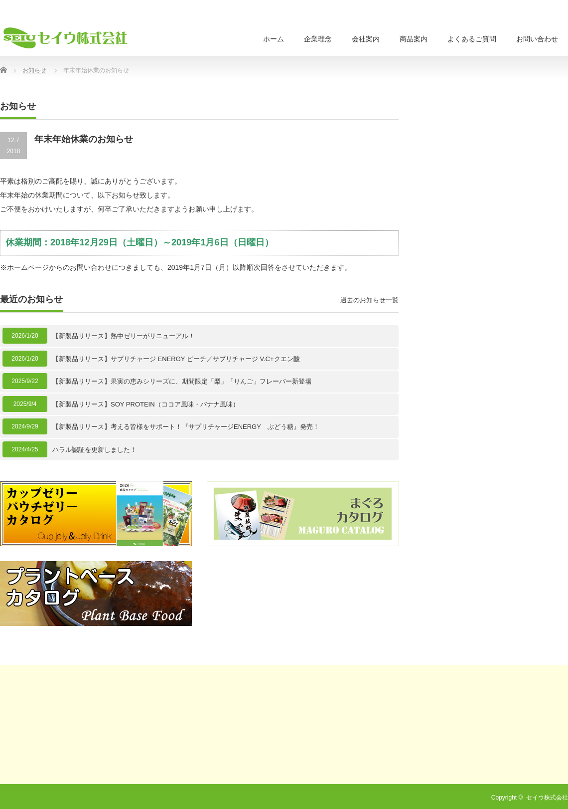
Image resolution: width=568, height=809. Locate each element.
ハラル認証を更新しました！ (94, 449)
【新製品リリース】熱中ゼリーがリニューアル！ (123, 336)
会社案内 (366, 39)
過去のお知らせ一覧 (369, 300)
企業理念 (318, 39)
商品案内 (413, 39)
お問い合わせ (537, 39)
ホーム (273, 39)
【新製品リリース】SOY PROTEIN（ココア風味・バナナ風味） (145, 404)
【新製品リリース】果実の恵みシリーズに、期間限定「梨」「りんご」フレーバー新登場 (181, 381)
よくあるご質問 (471, 39)
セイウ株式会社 (547, 797)
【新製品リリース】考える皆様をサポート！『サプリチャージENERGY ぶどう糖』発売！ (185, 426)
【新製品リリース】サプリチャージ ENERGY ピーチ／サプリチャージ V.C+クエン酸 (176, 359)
